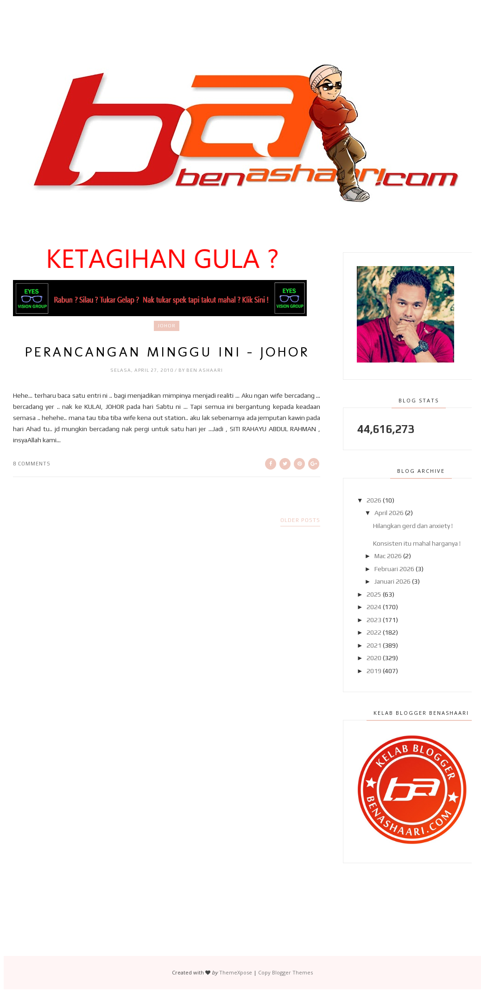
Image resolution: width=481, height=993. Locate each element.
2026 (374, 500)
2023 (374, 620)
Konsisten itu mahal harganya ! (417, 543)
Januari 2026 (392, 581)
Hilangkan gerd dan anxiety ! (413, 525)
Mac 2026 (388, 556)
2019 (374, 671)
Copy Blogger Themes (285, 972)
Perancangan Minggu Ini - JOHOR (167, 352)
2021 (374, 645)
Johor (167, 325)
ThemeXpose (235, 972)
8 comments (32, 463)
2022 (374, 632)
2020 (374, 658)
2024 (374, 607)
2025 (374, 594)
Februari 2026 (394, 569)
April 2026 (389, 512)
